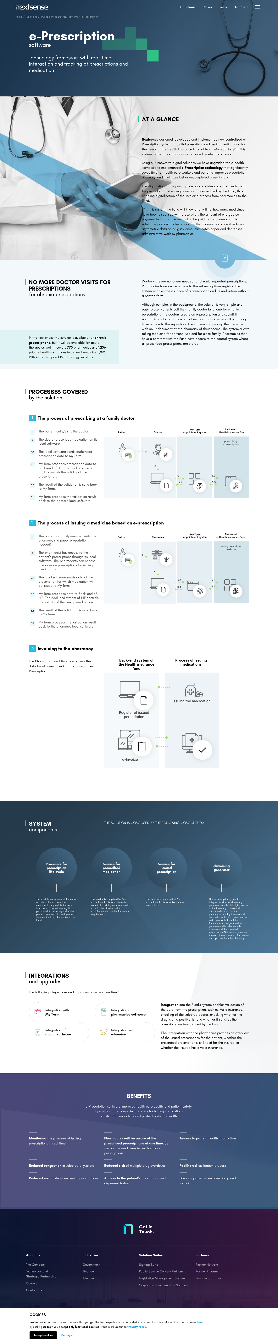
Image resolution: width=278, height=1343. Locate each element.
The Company (35, 1265)
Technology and (37, 1271)
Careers (31, 1283)
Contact (241, 7)
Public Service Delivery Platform (59, 16)
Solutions (188, 7)
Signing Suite (148, 1265)
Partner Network (207, 1265)
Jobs (223, 7)
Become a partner (208, 1278)
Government (91, 1265)
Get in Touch (146, 1229)
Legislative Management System (162, 1278)
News (207, 7)
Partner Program (207, 1271)
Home (18, 16)
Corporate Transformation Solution (163, 1285)
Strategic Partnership (41, 1276)
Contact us (34, 1290)
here (200, 1322)
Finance (88, 1271)
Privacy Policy (137, 1327)
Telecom (88, 1278)
